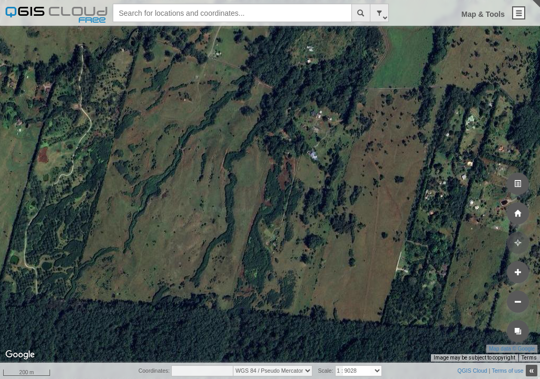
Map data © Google (512, 349)
